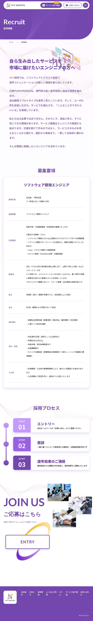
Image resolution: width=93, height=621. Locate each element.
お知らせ (32, 593)
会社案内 (23, 593)
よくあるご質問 (51, 593)
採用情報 (40, 593)
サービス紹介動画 (72, 593)
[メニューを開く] (85, 5)
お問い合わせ (84, 593)
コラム (61, 593)
